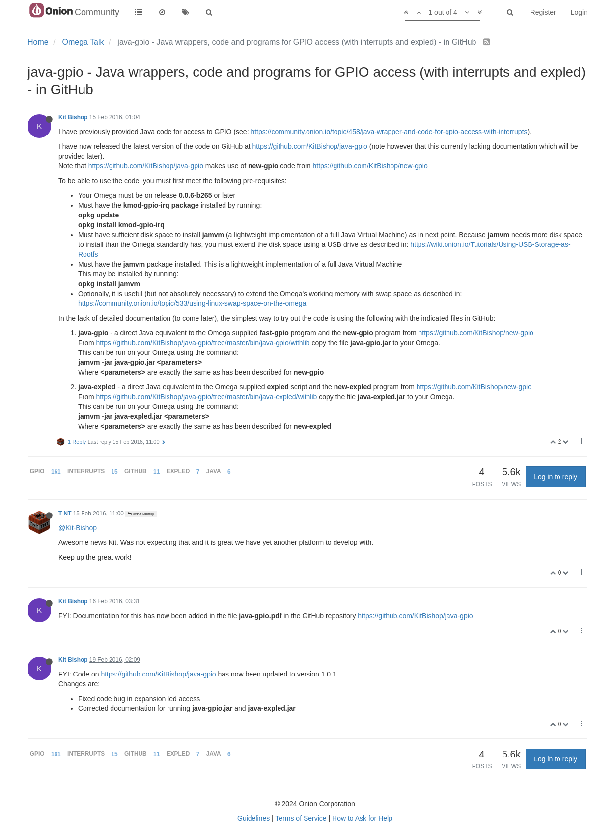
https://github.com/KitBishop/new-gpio (369, 166)
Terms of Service (300, 818)
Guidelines (253, 818)
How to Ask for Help (362, 818)
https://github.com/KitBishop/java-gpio (309, 146)
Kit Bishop (72, 117)
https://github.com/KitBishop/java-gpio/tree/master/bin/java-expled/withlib (206, 397)
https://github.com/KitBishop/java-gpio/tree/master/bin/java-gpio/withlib (203, 343)
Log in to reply (555, 477)
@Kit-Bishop (77, 528)
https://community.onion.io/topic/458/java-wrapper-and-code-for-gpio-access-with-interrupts (389, 131)
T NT (64, 513)
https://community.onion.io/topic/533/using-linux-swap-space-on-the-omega (192, 303)
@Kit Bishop (141, 514)
